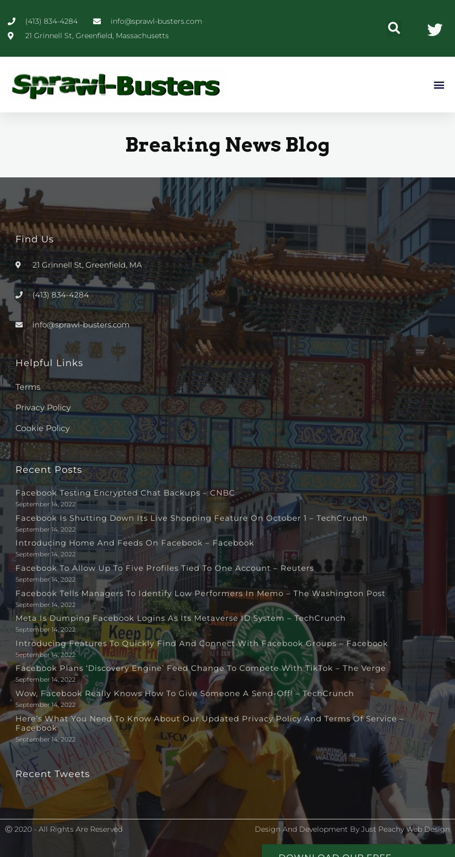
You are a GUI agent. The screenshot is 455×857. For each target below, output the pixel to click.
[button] (394, 29)
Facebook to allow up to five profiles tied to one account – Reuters (164, 568)
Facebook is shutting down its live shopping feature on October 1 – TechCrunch (191, 518)
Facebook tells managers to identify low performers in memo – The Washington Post (200, 593)
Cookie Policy (42, 428)
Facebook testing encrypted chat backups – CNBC (125, 493)
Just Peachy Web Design (405, 829)
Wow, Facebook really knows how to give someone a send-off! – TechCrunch (184, 693)
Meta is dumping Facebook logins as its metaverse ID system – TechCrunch (180, 618)
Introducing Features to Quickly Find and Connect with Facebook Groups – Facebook (201, 643)
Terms (28, 387)
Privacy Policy (43, 408)
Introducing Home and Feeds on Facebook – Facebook (134, 543)
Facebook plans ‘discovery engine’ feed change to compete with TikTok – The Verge (200, 668)
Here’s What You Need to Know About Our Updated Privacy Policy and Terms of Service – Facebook (209, 723)
